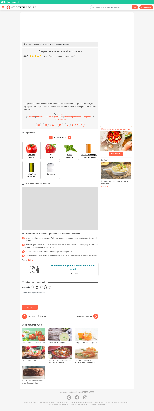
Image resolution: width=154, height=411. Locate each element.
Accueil (27, 44)
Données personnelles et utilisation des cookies (38, 402)
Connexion (146, 7)
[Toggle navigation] (3, 7)
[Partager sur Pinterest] (53, 125)
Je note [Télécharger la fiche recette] (78, 125)
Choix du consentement (79, 405)
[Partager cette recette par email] (38, 125)
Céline (30, 260)
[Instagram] (85, 398)
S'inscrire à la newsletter (98, 405)
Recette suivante (87, 316)
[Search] (135, 7)
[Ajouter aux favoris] (68, 125)
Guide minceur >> (11, 2)
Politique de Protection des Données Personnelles (112, 402)
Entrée (36, 44)
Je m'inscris (116, 154)
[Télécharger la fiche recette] (60, 125)
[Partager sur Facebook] (46, 125)
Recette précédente (34, 316)
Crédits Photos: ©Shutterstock (58, 405)
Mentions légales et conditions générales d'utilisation (74, 402)
